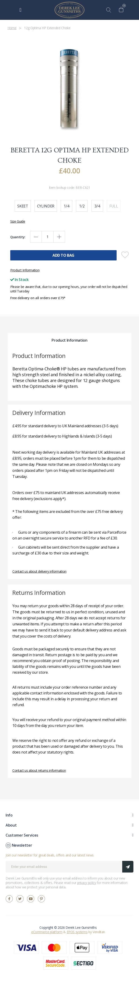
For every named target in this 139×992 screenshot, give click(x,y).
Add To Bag (63, 255)
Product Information (24, 270)
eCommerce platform (47, 932)
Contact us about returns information (39, 770)
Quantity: (17, 237)
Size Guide (17, 221)
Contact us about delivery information (39, 571)
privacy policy (86, 882)
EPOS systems (77, 932)
